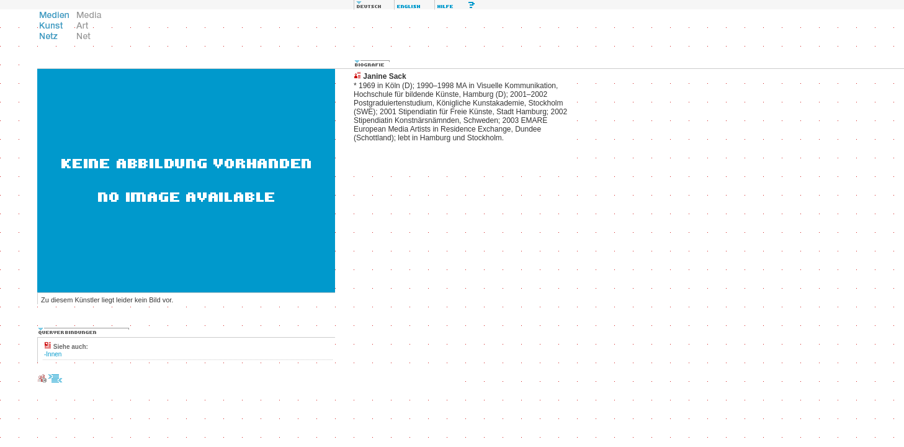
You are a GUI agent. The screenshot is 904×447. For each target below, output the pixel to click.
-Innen (52, 354)
